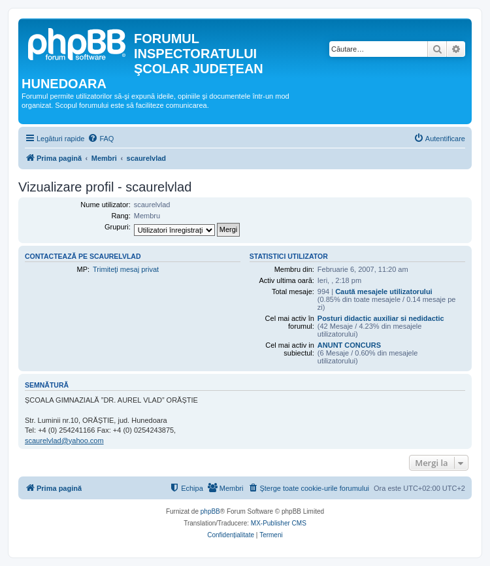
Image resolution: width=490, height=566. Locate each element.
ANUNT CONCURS (349, 345)
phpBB (210, 511)
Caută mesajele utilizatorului (384, 291)
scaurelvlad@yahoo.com (64, 440)
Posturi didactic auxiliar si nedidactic (381, 318)
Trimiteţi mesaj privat (126, 269)
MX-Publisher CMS (278, 523)
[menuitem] (101, 138)
